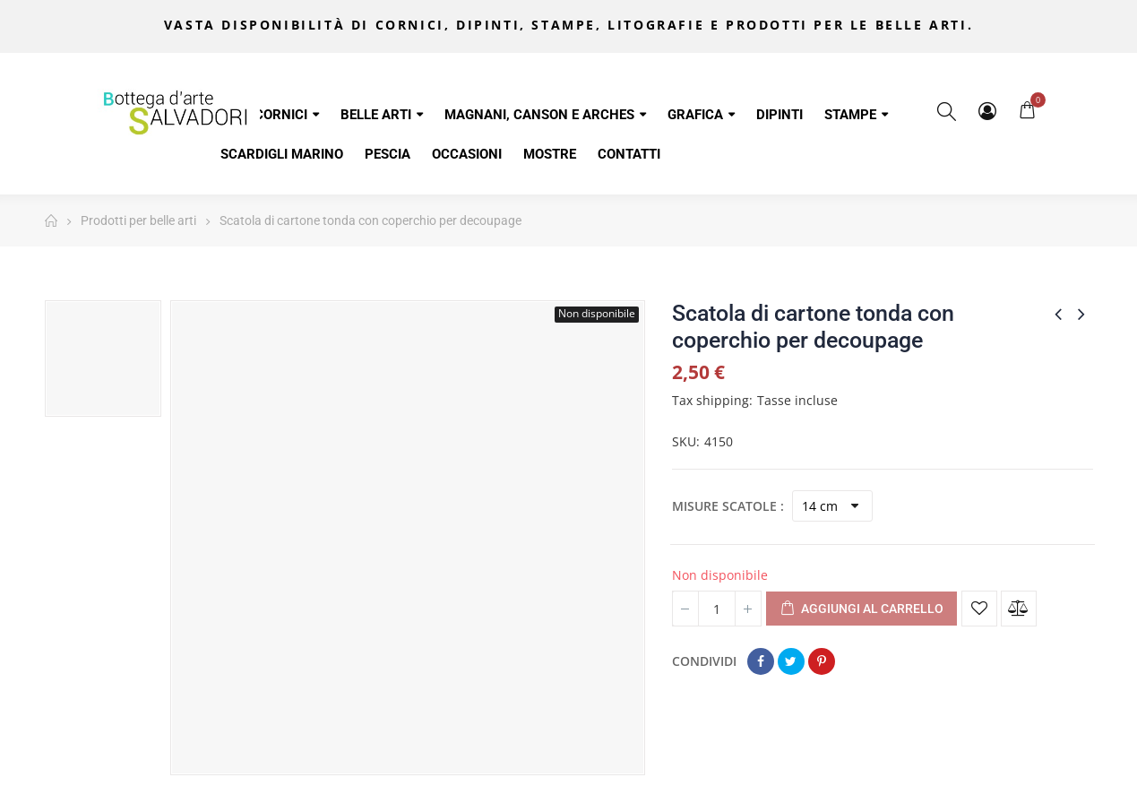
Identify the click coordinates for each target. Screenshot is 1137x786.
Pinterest (821, 661)
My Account (987, 111)
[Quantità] (717, 608)
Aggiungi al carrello (861, 609)
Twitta (791, 661)
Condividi (760, 661)
